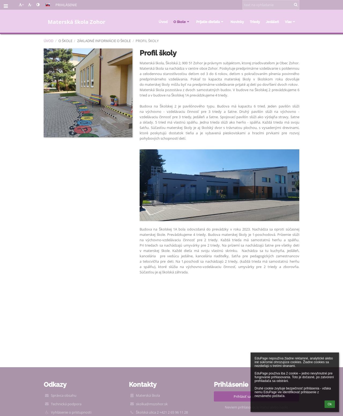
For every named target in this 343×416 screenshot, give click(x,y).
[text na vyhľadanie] (271, 5)
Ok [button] (330, 404)
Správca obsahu (63, 395)
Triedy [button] (255, 22)
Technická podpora (66, 404)
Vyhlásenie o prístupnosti (71, 412)
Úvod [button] (163, 22)
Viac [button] (290, 22)
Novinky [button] (237, 22)
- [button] (30, 4)
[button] (48, 5)
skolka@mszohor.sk (152, 404)
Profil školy (147, 40)
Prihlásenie (66, 4)
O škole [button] (181, 22)
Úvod (48, 40)
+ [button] (21, 4)
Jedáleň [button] (272, 22)
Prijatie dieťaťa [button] (210, 22)
